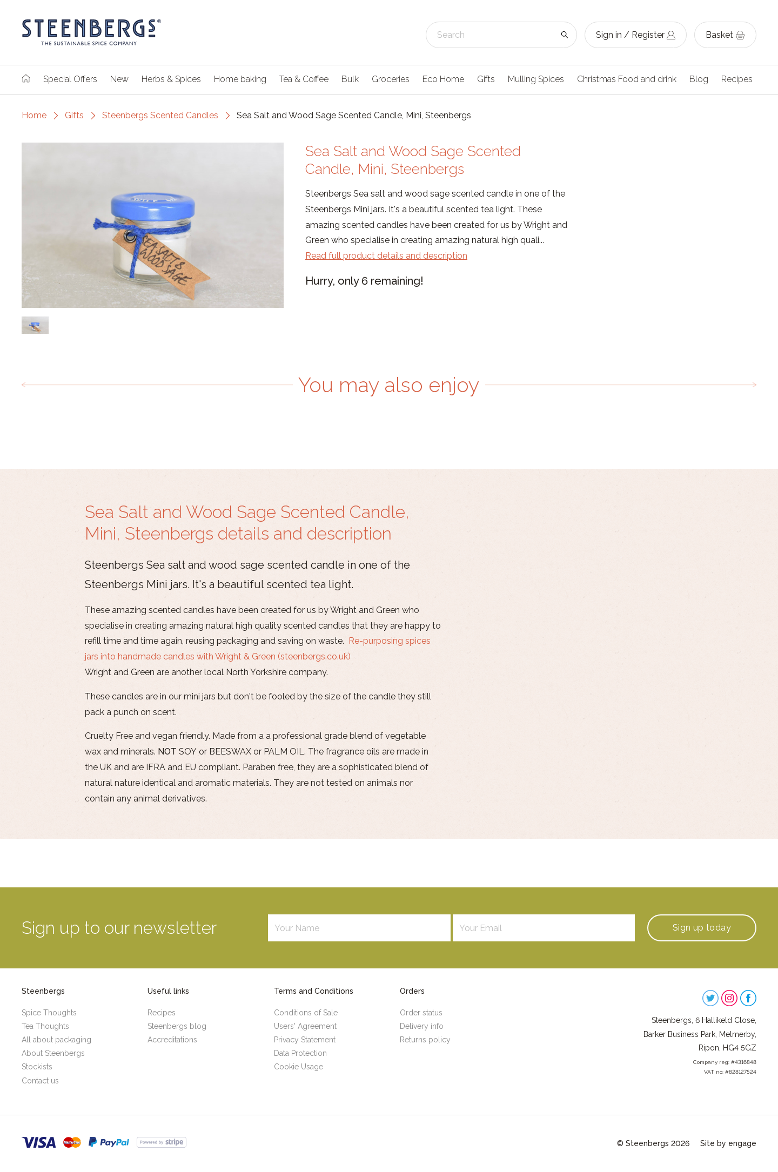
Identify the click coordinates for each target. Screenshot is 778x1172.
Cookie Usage (298, 1066)
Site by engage (728, 1143)
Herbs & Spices (171, 79)
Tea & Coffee (303, 79)
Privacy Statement (305, 1039)
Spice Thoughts (49, 1012)
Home (34, 115)
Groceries (391, 79)
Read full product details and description (386, 256)
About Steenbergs (53, 1053)
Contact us (40, 1080)
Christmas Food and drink (626, 79)
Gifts (486, 79)
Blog (698, 79)
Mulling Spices (536, 79)
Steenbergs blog (176, 1026)
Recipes (737, 79)
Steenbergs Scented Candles (160, 115)
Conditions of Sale (306, 1012)
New (119, 79)
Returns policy (425, 1039)
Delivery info (422, 1026)
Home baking (240, 79)
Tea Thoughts (45, 1026)
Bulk (350, 79)
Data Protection (300, 1053)
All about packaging (56, 1039)
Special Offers (70, 79)
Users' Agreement (305, 1026)
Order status (421, 1012)
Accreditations (172, 1039)
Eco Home (443, 79)
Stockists (37, 1066)
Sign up (702, 927)
